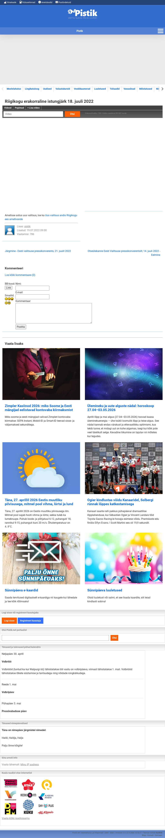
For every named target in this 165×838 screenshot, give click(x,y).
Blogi (144, 835)
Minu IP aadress (29, 764)
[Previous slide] (3, 89)
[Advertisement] (82, 59)
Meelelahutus (14, 89)
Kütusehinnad (27, 2)
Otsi (72, 114)
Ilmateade (10, 2)
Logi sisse (9, 620)
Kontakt (150, 835)
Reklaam (158, 835)
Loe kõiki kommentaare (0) (20, 275)
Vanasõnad (129, 89)
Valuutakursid (63, 89)
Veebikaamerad (82, 89)
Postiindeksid (63, 2)
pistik (27, 226)
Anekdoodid (45, 2)
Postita (21, 326)
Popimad (19, 107)
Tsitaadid (115, 89)
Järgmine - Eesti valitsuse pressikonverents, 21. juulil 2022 (38, 251)
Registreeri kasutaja (30, 620)
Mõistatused (145, 89)
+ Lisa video (33, 107)
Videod (7, 107)
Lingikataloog (32, 89)
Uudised (47, 89)
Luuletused (100, 89)
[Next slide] (162, 89)
